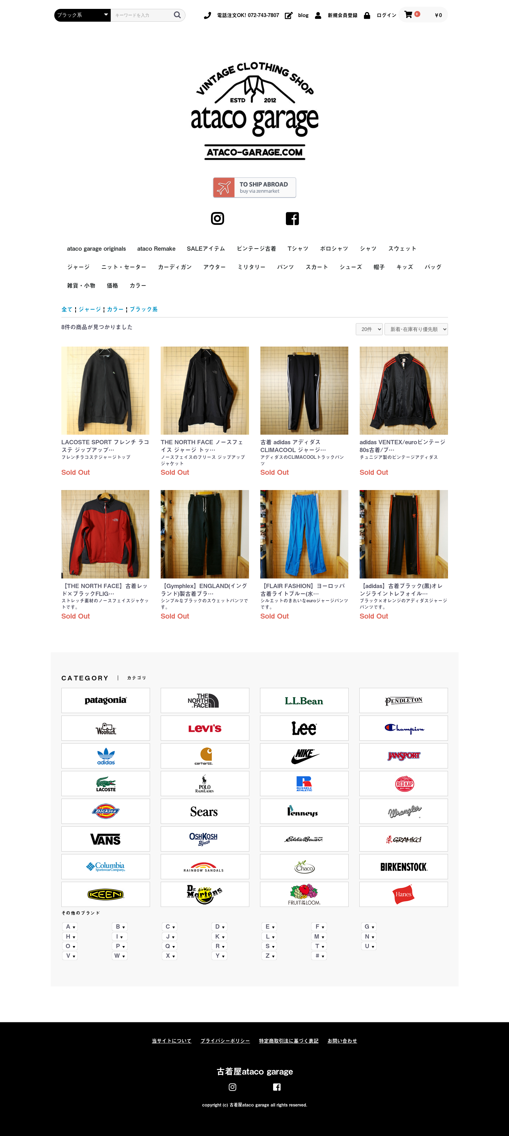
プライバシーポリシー (225, 1040)
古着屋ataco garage (254, 1071)
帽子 (379, 267)
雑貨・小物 (81, 285)
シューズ (350, 267)
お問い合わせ (342, 1040)
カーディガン (175, 267)
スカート (316, 267)
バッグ (433, 267)
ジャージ (78, 267)
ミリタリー (251, 267)
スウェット (402, 248)
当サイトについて (172, 1040)
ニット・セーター (123, 267)
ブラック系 (143, 309)
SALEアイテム (206, 248)
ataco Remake (156, 248)
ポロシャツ (334, 248)
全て (67, 309)
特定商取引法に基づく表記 (289, 1040)
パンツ (285, 267)
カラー (137, 285)
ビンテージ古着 (256, 248)
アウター (214, 267)
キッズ (404, 267)
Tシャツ (298, 248)
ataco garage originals (96, 248)
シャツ (368, 248)
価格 (112, 285)
